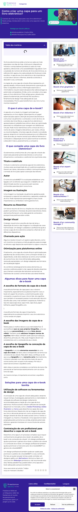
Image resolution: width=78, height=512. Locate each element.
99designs (17, 460)
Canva (16, 409)
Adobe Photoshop (34, 407)
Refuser (52, 504)
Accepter (37, 504)
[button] (74, 489)
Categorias (23, 4)
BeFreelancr (23, 458)
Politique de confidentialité (57, 508)
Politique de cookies (45, 508)
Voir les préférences (68, 504)
